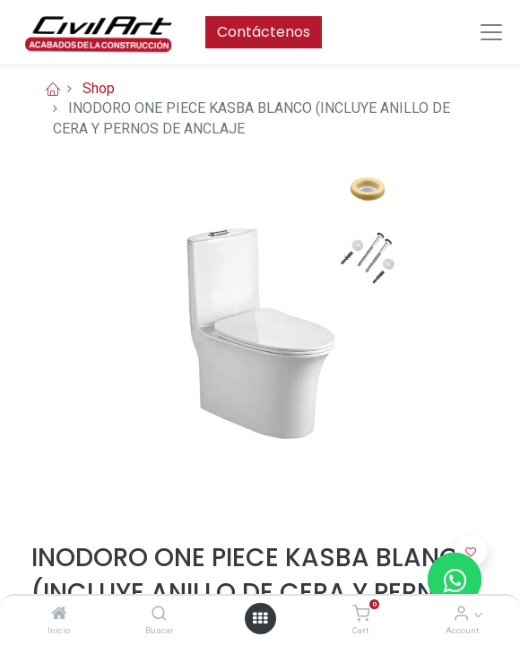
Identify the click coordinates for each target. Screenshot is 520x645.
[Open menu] (260, 618)
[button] (471, 551)
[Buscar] (159, 614)
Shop (98, 88)
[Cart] (360, 614)
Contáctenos (263, 32)
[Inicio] (59, 614)
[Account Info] (461, 614)
